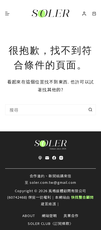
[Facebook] (54, 158)
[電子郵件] (47, 158)
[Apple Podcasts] (40, 158)
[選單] (7, 13)
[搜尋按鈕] (90, 109)
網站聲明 (49, 216)
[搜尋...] (45, 109)
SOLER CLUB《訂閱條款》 (51, 223)
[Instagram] (61, 158)
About (28, 216)
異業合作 (71, 216)
